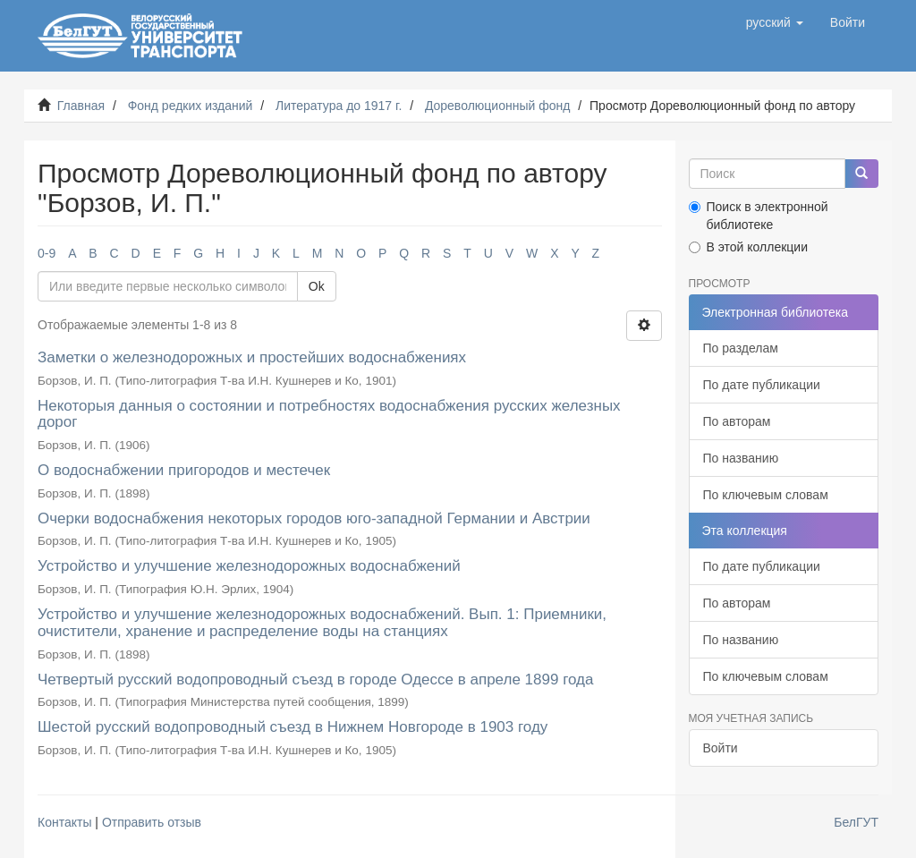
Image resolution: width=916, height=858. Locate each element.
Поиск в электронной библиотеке (758, 216)
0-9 (46, 253)
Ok (317, 286)
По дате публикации (761, 385)
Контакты (64, 822)
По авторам (737, 421)
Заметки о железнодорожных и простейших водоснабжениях (252, 357)
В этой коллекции (748, 247)
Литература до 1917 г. (339, 105)
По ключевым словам (765, 495)
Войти (720, 748)
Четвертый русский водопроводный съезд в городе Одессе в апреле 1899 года (315, 679)
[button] (775, 22)
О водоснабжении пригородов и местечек (184, 470)
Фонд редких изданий (190, 105)
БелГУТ (856, 822)
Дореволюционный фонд (498, 105)
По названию (741, 458)
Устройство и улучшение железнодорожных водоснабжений (249, 565)
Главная (81, 105)
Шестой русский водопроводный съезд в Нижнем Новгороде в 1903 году (292, 726)
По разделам (740, 348)
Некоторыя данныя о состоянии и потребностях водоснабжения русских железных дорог (329, 414)
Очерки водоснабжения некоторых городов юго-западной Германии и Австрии (314, 518)
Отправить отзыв (151, 822)
